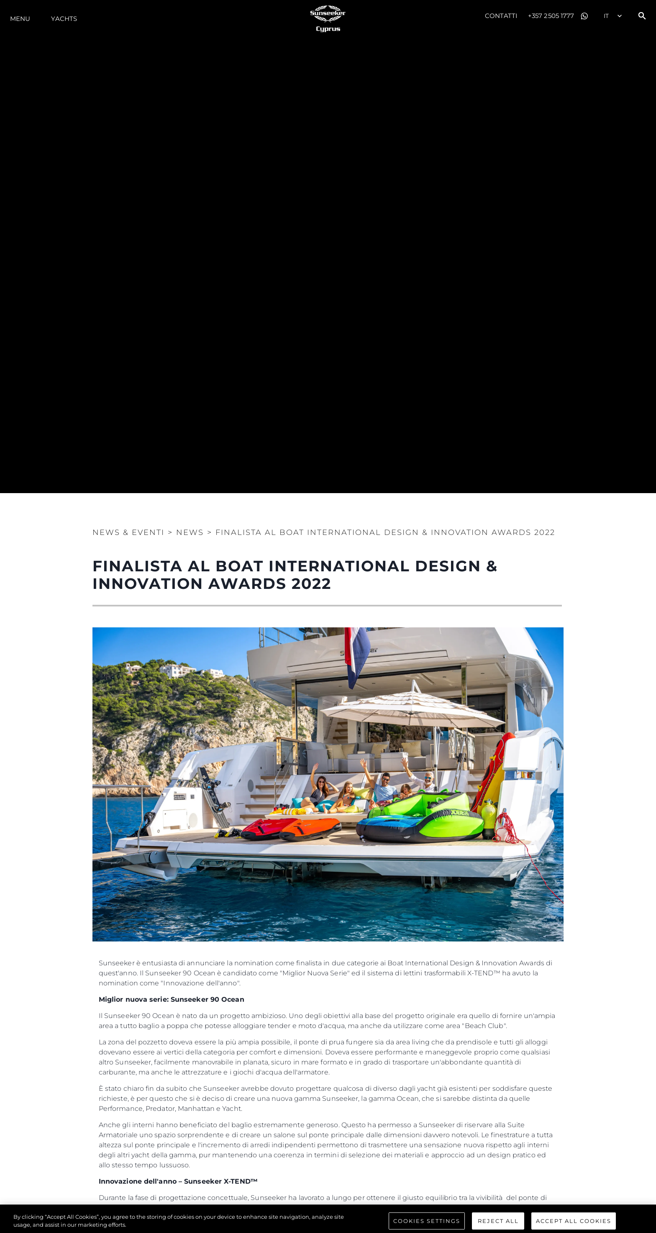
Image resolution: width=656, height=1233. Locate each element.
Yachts (64, 19)
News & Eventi (128, 532)
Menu (20, 19)
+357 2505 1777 (551, 16)
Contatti (501, 16)
